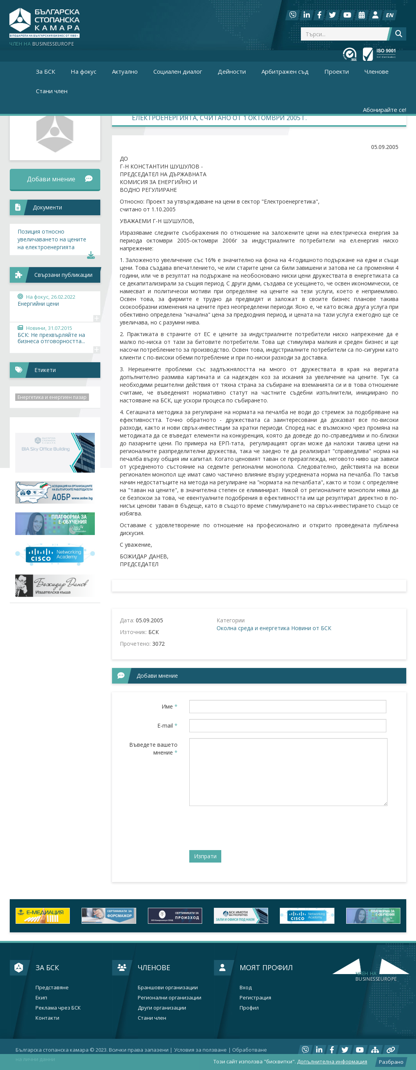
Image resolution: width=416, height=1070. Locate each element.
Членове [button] (376, 71)
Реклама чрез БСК (58, 1007)
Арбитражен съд (285, 71)
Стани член (52, 91)
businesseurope (376, 976)
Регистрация (255, 997)
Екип (41, 997)
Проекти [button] (336, 71)
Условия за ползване (200, 1049)
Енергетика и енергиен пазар (52, 397)
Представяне (52, 987)
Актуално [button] (125, 71)
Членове (154, 967)
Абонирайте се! (384, 109)
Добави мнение (59, 179)
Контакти (47, 1017)
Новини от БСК (311, 628)
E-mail (167, 725)
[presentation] (248, 827)
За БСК (47, 967)
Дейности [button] (232, 71)
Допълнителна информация (332, 1061)
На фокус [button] (83, 71)
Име (170, 706)
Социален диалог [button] (177, 71)
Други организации (162, 1007)
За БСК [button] (45, 71)
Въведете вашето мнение (153, 748)
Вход (246, 987)
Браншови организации (168, 987)
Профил (249, 1007)
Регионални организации (169, 997)
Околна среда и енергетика (253, 628)
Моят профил (266, 967)
